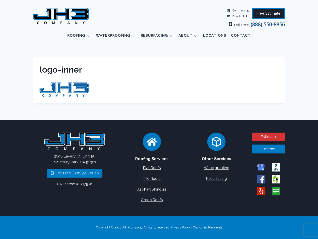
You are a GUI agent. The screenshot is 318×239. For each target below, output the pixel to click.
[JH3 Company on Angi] (276, 191)
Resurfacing (154, 35)
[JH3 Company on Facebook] (261, 179)
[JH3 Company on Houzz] (276, 179)
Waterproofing (113, 35)
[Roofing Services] (152, 142)
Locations (214, 35)
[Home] (74, 141)
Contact (241, 35)
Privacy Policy (181, 227)
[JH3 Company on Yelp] (261, 191)
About (185, 35)
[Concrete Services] (216, 142)
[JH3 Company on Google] (261, 167)
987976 (86, 184)
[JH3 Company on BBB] (276, 167)
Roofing (76, 35)
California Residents (207, 227)
